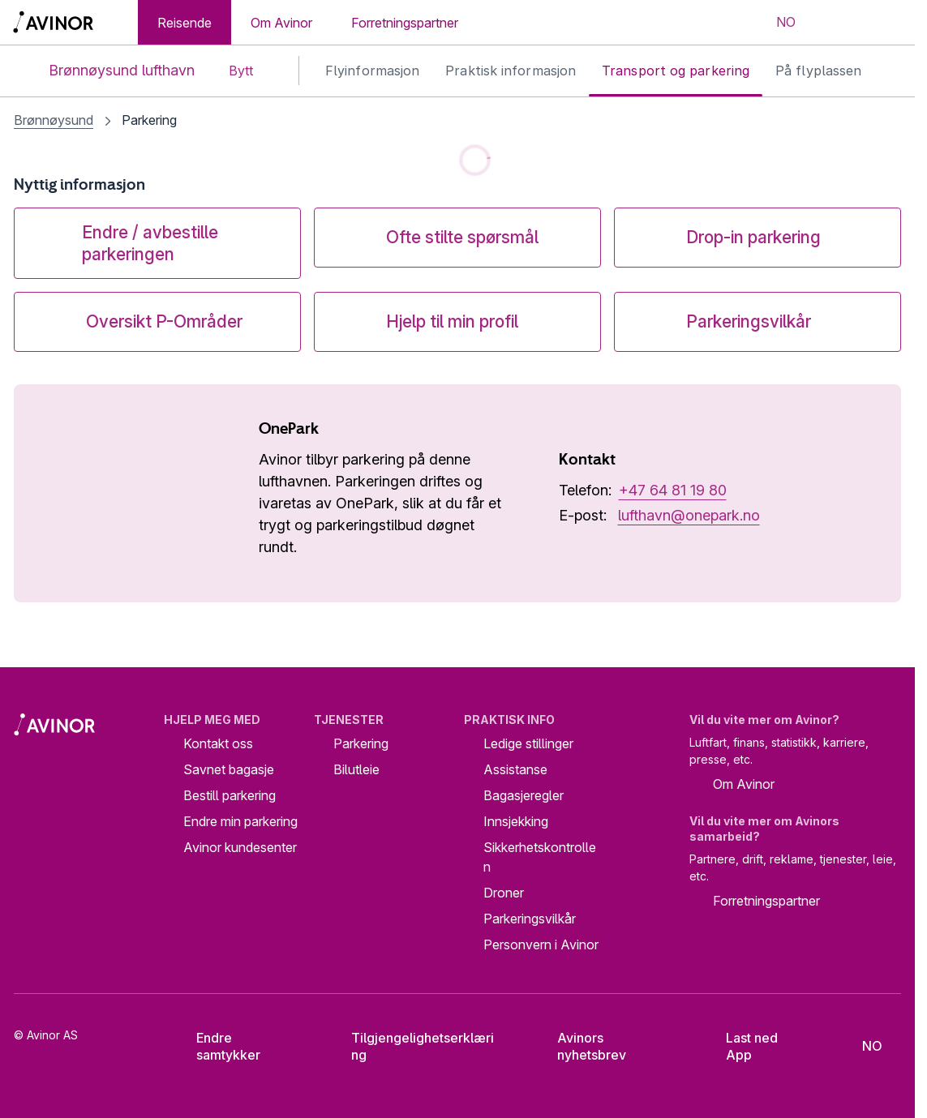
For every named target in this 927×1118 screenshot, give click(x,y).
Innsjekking (515, 821)
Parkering (360, 743)
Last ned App (740, 1046)
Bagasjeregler (523, 795)
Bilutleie (356, 769)
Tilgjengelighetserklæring (411, 1046)
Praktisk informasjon (510, 70)
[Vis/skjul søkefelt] (835, 23)
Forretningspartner (404, 23)
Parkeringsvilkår (529, 918)
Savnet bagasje (228, 769)
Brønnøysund (53, 120)
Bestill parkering (229, 795)
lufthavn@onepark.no (689, 515)
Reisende (184, 23)
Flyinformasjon (372, 70)
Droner (503, 893)
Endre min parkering (240, 821)
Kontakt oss (218, 743)
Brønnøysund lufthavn (108, 71)
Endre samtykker (218, 1046)
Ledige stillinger (528, 743)
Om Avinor (281, 23)
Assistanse (515, 769)
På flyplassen (818, 70)
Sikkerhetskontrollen (539, 857)
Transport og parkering (675, 70)
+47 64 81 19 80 (673, 490)
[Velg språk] (775, 23)
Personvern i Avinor (541, 944)
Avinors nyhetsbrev (579, 1046)
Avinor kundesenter (240, 847)
